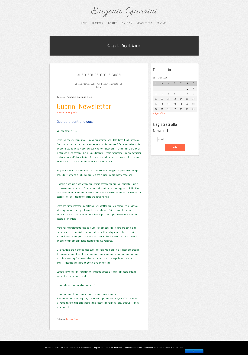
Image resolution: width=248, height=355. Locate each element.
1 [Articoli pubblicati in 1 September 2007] (187, 88)
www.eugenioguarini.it (68, 112)
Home (84, 23)
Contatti (162, 23)
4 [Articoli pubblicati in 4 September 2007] (162, 93)
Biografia (97, 23)
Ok (194, 351)
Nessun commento (109, 83)
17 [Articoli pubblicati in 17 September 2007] (156, 104)
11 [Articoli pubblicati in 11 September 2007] (162, 98)
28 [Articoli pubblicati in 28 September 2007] (181, 109)
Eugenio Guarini (124, 11)
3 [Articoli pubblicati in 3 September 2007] (156, 93)
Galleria (127, 23)
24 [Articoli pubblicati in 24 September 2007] (156, 109)
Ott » (162, 113)
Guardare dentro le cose (99, 74)
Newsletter (144, 23)
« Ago (156, 113)
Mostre (112, 23)
